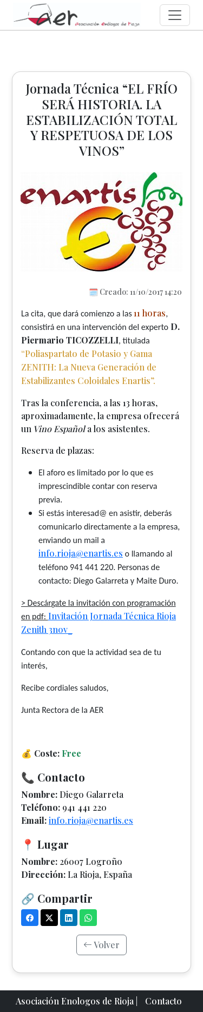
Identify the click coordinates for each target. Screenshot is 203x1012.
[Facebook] (29, 917)
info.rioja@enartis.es (80, 553)
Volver (101, 944)
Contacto (163, 1001)
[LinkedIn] (68, 917)
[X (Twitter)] (49, 917)
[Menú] (175, 15)
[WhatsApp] (88, 917)
